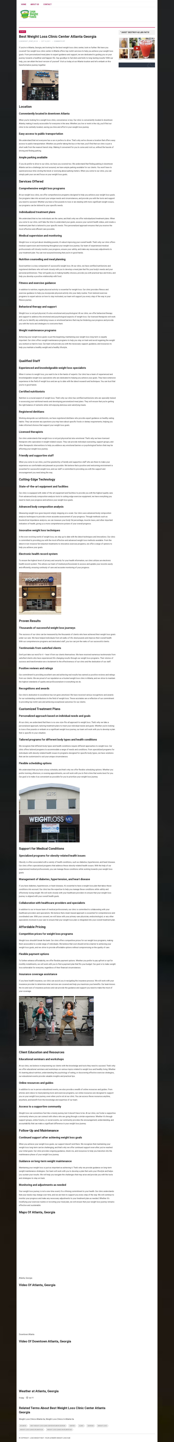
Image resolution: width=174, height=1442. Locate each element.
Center (72, 1426)
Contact (47, 4)
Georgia (90, 1426)
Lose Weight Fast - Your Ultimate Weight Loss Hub (50, 1438)
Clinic (81, 1426)
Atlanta (23, 1426)
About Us (34, 4)
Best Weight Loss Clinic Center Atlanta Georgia (47, 1426)
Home (23, 4)
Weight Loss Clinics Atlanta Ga (31, 1429)
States (22, 32)
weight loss (102, 1426)
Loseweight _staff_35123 (28, 41)
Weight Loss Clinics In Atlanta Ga (59, 1429)
